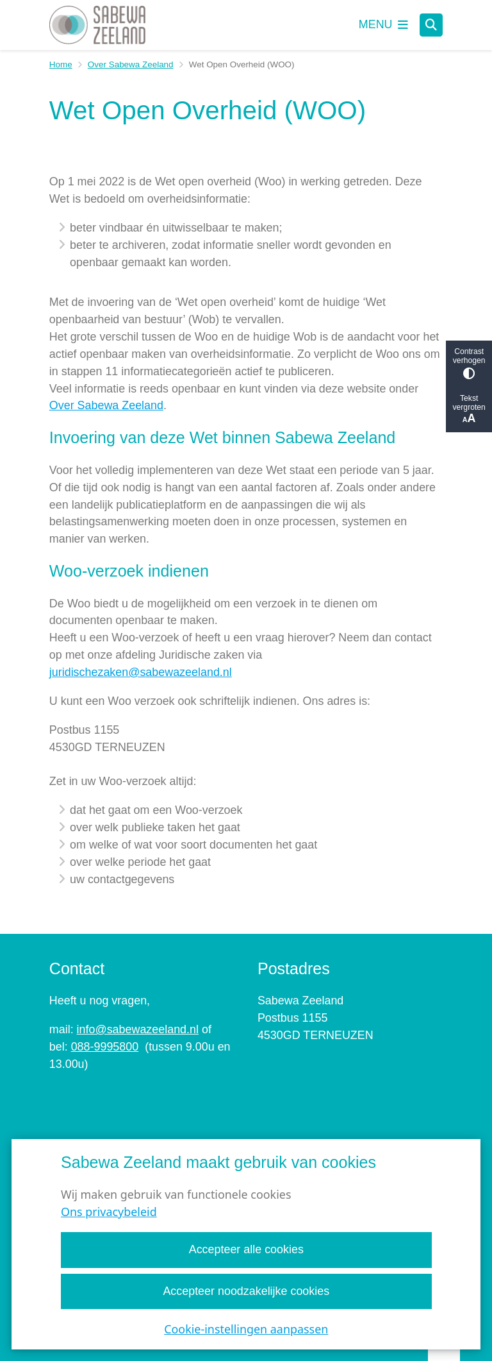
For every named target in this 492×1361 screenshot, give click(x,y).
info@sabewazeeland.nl (138, 1029)
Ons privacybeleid (109, 1212)
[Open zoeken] (431, 25)
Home (60, 64)
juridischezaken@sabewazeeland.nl (140, 672)
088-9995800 (105, 1046)
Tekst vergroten (469, 409)
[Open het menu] (384, 25)
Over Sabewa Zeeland (131, 64)
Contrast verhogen (469, 363)
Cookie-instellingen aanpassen (246, 1329)
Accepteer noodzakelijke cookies (246, 1291)
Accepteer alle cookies (245, 1250)
